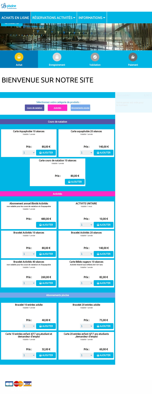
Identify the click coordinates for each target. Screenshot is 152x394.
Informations (90, 17)
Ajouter (47, 152)
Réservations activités (52, 17)
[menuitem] (15, 17)
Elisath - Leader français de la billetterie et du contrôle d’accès (76, 386)
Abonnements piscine (80, 108)
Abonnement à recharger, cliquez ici (59, 93)
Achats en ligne (15, 17)
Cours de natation (34, 108)
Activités (57, 108)
